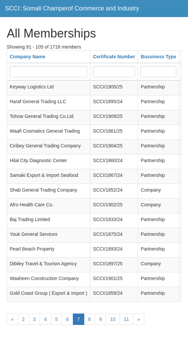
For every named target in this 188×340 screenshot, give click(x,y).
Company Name (27, 56)
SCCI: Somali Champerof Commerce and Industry (72, 8)
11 (126, 319)
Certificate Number (114, 56)
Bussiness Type (158, 56)
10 (112, 319)
